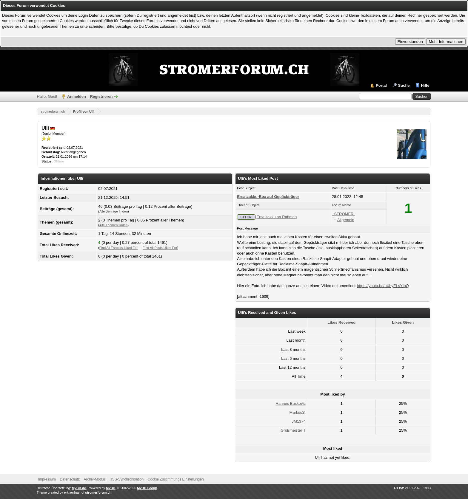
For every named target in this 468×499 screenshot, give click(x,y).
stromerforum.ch (53, 111)
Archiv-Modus (94, 479)
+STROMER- (343, 214)
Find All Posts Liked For (160, 248)
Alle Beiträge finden (113, 211)
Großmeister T (293, 430)
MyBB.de (79, 488)
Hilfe (425, 85)
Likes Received (341, 322)
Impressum (47, 479)
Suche (404, 85)
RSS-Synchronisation (127, 479)
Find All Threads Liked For (118, 248)
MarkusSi (298, 412)
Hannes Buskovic (290, 403)
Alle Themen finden (113, 225)
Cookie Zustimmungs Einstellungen (176, 479)
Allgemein (345, 220)
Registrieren (101, 96)
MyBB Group (147, 488)
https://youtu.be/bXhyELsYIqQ (383, 285)
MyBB (110, 488)
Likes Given (403, 322)
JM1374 (299, 421)
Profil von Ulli (83, 111)
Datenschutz (70, 479)
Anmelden (76, 96)
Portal (381, 85)
